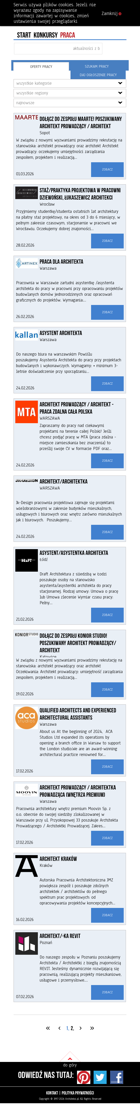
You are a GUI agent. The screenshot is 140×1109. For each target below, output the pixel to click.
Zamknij (111, 13)
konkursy (46, 35)
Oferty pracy (41, 66)
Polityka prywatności (78, 1093)
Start (24, 35)
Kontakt (52, 1093)
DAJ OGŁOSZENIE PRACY (98, 74)
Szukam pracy (97, 66)
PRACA (67, 35)
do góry (70, 1065)
